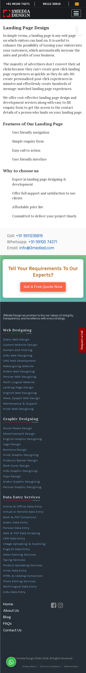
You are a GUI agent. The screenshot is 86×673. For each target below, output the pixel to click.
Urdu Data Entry (14, 592)
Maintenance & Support (20, 403)
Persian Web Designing (19, 376)
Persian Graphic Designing (22, 487)
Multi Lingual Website (19, 382)
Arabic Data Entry (15, 522)
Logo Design (12, 444)
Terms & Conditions (50, 666)
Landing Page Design (18, 387)
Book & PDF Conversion (19, 517)
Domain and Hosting (17, 350)
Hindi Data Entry (15, 570)
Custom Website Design (20, 345)
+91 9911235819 (29, 236)
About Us (11, 610)
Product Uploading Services (22, 565)
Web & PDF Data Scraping (21, 533)
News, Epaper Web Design (21, 398)
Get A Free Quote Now (43, 287)
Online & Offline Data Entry (22, 506)
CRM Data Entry (14, 538)
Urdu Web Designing (17, 355)
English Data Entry (16, 549)
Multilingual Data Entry (20, 586)
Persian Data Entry (16, 528)
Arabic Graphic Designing (21, 481)
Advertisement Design (19, 433)
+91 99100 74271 (42, 242)
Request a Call (82, 340)
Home (8, 604)
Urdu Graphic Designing (20, 471)
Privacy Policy (29, 666)
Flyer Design (12, 476)
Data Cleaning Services (19, 554)
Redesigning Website (18, 366)
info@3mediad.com (36, 248)
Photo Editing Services (19, 581)
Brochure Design (15, 449)
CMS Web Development (19, 360)
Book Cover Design (16, 465)
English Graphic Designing (22, 439)
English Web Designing (20, 393)
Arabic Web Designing (19, 371)
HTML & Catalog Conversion (23, 576)
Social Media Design (17, 428)
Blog (7, 617)
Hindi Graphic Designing (21, 455)
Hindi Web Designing (18, 409)
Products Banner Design (20, 460)
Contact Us (12, 630)
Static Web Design (16, 339)
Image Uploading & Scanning (24, 544)
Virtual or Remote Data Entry (23, 511)
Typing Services (14, 560)
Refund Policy (71, 666)
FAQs (7, 623)
